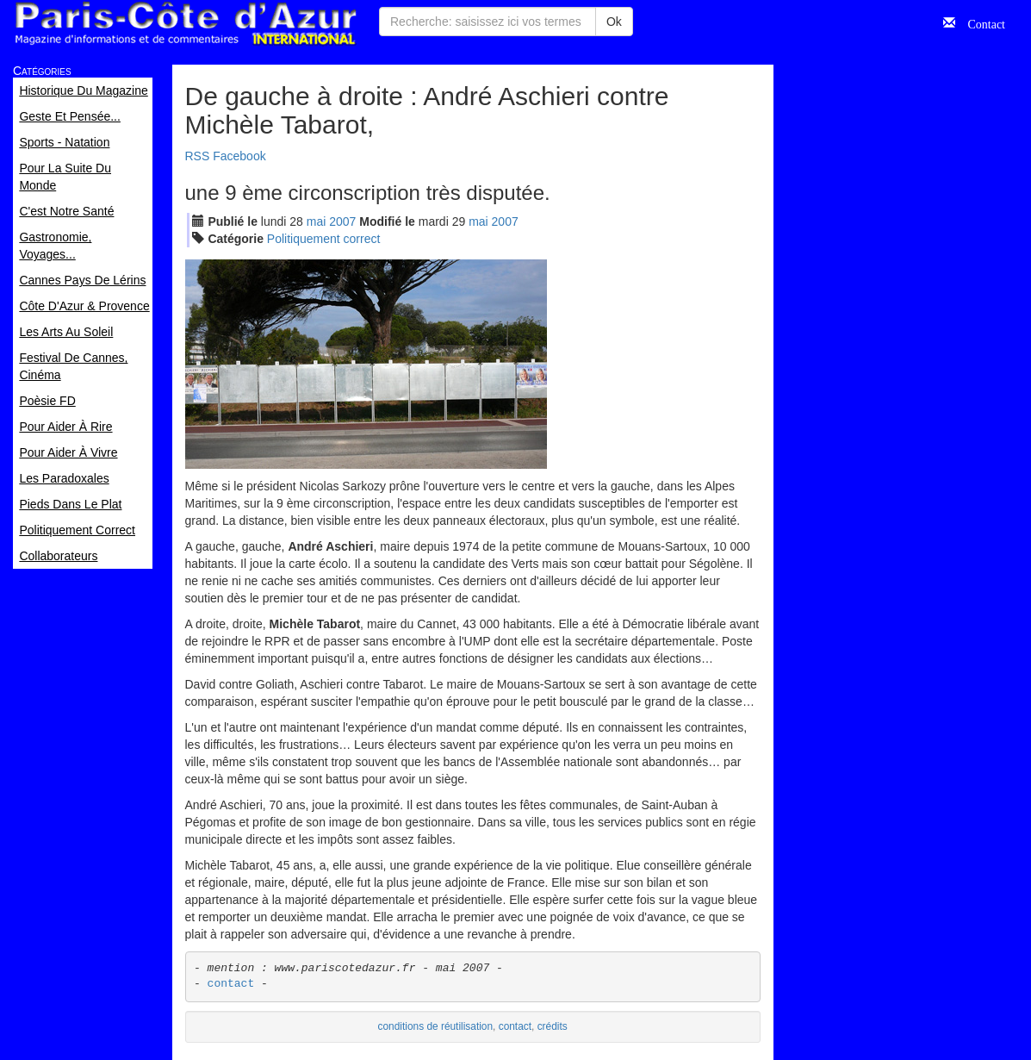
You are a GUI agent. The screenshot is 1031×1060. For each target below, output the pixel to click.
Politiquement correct (324, 239)
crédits (552, 1026)
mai (316, 221)
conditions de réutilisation (436, 1026)
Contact (980, 22)
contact (231, 983)
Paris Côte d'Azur (185, 23)
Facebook (239, 156)
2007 (342, 221)
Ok (614, 21)
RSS (197, 156)
